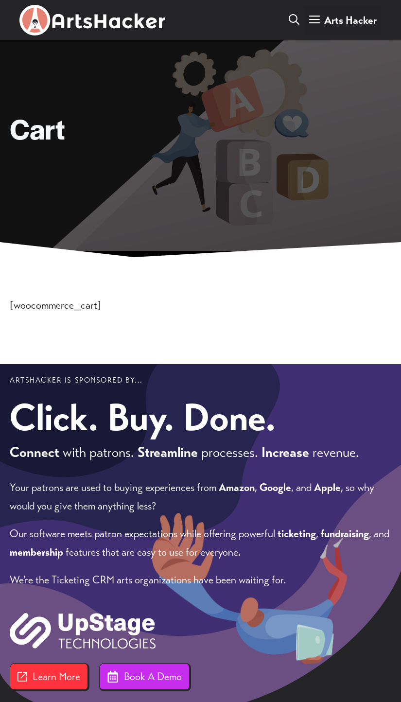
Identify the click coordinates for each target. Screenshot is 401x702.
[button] (294, 20)
